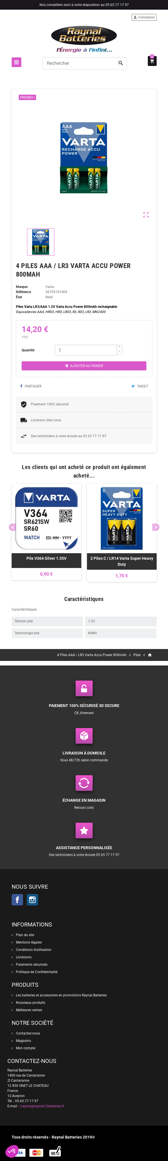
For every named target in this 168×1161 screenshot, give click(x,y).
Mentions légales (28, 942)
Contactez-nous (27, 1033)
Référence (23, 292)
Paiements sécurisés (31, 965)
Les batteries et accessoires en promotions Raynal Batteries (61, 995)
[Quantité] (86, 350)
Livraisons (23, 957)
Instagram (32, 899)
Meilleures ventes (28, 1010)
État (19, 297)
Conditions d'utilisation (33, 950)
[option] (46, 533)
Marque (22, 287)
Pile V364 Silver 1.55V (46, 558)
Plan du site (24, 935)
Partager (31, 386)
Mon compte (25, 1048)
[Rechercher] (84, 63)
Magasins (23, 1041)
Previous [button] (12, 527)
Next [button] (155, 527)
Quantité (28, 350)
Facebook (17, 899)
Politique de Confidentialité (36, 972)
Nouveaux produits (30, 1003)
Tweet (139, 386)
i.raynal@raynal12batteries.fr (42, 1106)
